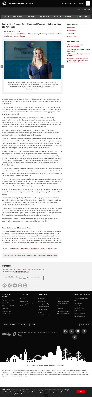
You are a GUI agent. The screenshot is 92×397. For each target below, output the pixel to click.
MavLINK (5, 308)
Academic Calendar (8, 300)
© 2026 (20, 336)
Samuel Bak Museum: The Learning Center (63, 312)
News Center (71, 28)
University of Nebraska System (27, 305)
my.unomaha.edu (7, 311)
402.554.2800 (85, 325)
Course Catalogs (7, 303)
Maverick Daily (31, 255)
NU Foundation (78, 311)
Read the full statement (20, 376)
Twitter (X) (24, 249)
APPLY (81, 3)
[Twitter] (10, 286)
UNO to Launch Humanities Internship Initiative (75, 46)
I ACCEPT (81, 392)
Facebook (15, 249)
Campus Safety (42, 309)
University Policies (79, 316)
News (59, 306)
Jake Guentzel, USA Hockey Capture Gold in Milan (78, 50)
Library (59, 298)
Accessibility (42, 298)
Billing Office (41, 301)
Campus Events (52, 255)
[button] (6, 17)
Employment (24, 301)
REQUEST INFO (66, 3)
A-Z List (22, 298)
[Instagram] (25, 286)
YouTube (53, 249)
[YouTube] (15, 286)
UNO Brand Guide (7, 314)
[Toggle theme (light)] (33, 325)
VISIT (75, 3)
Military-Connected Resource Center (63, 302)
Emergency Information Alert (81, 299)
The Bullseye (41, 255)
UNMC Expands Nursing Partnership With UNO (78, 55)
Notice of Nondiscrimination (79, 307)
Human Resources (43, 315)
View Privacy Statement (14, 394)
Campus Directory (43, 307)
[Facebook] (4, 286)
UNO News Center (19, 255)
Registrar (60, 309)
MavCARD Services (8, 306)
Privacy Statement (79, 314)
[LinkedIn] (20, 286)
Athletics (68, 17)
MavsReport (78, 303)
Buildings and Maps (44, 304)
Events (40, 312)
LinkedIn (42, 249)
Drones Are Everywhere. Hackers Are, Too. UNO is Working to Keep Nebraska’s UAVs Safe (77, 60)
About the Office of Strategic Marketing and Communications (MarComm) (22, 278)
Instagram (34, 249)
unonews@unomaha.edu (16, 36)
